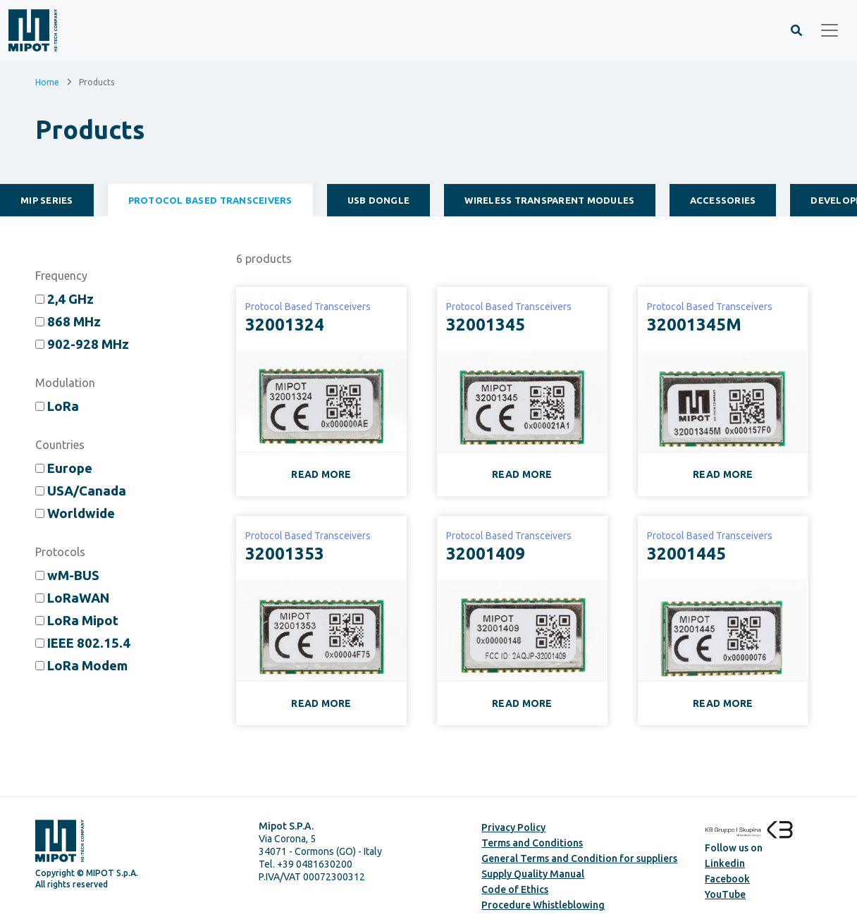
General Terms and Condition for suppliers (579, 858)
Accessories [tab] (723, 200)
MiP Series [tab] (46, 200)
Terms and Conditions (532, 843)
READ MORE (321, 474)
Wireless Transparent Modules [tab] (549, 200)
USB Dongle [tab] (378, 200)
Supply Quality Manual (532, 874)
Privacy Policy (513, 827)
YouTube (725, 894)
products (264, 258)
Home (47, 81)
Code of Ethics (514, 889)
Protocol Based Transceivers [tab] (210, 200)
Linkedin (725, 863)
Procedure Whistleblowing (543, 905)
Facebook (727, 879)
